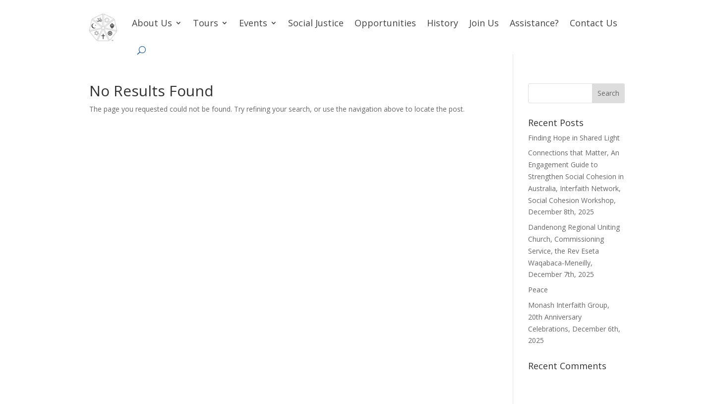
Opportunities (385, 23)
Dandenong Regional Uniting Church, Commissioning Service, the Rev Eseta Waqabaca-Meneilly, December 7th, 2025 (574, 250)
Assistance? (534, 23)
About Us (152, 23)
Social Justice (316, 23)
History (442, 23)
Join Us (484, 23)
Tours (205, 23)
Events (253, 23)
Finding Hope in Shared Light (574, 137)
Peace (538, 289)
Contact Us (593, 23)
